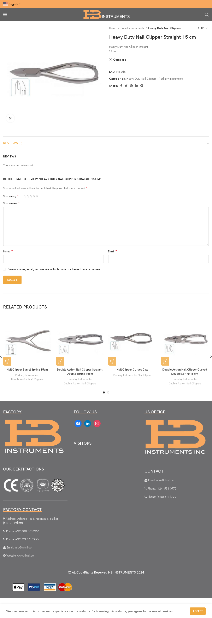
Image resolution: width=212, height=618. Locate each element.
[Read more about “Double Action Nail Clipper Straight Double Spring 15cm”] (60, 361)
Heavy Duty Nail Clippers (164, 28)
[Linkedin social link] (136, 85)
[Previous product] (198, 28)
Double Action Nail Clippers (27, 379)
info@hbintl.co (23, 547)
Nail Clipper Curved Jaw (132, 369)
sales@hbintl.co (165, 480)
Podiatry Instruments (133, 28)
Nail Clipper (145, 375)
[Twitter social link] (126, 85)
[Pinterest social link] (131, 85)
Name (8, 251)
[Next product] (207, 28)
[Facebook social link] (121, 85)
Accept (198, 611)
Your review (11, 203)
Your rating (11, 196)
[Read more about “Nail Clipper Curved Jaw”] (112, 361)
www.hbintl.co (25, 555)
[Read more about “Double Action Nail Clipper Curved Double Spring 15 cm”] (165, 361)
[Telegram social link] (142, 85)
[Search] (207, 14)
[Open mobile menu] (5, 14)
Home (113, 28)
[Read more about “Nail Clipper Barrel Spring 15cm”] (7, 361)
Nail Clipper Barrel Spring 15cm (27, 369)
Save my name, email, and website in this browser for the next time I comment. (54, 269)
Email (112, 251)
